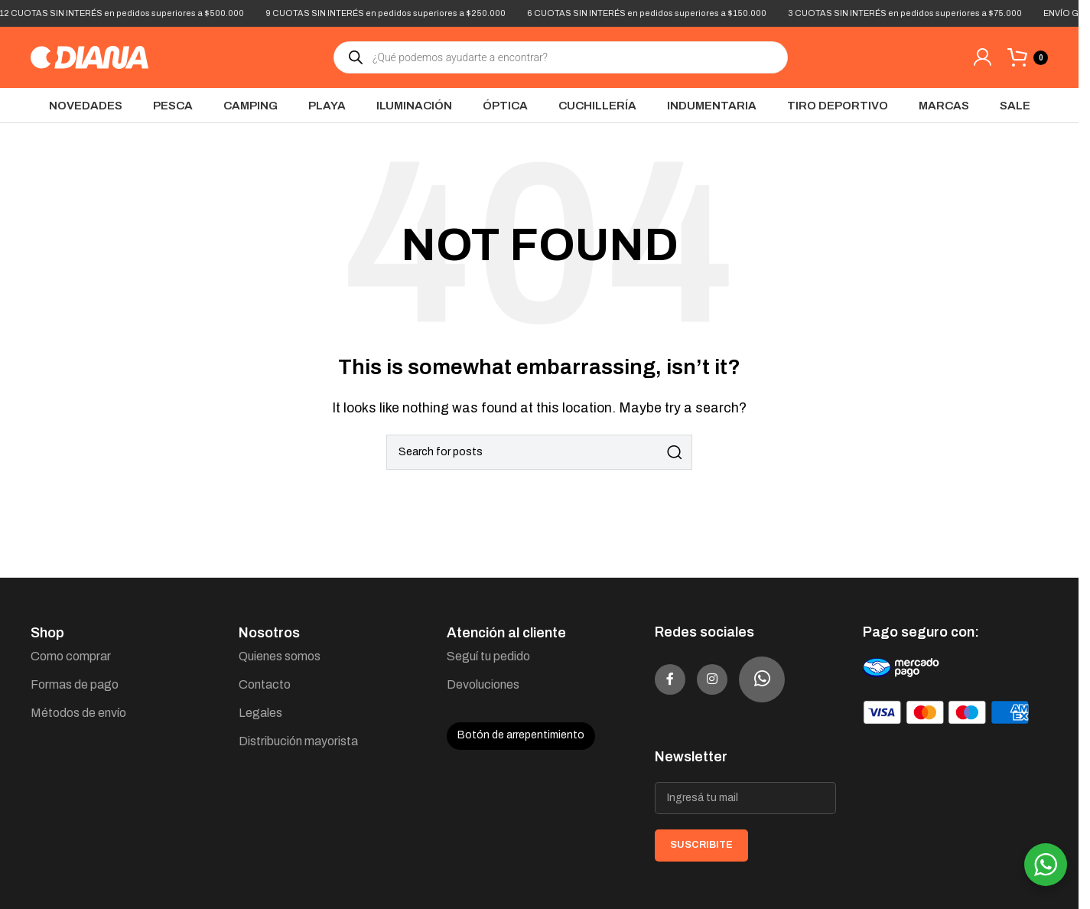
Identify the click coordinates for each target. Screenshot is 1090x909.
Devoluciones (483, 684)
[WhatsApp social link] (792, 679)
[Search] (539, 452)
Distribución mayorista (298, 741)
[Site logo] (89, 56)
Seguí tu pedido (488, 656)
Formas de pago (75, 684)
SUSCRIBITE (701, 844)
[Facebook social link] (678, 679)
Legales (260, 712)
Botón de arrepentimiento (520, 735)
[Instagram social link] (735, 679)
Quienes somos (279, 656)
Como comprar (71, 656)
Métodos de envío (78, 712)
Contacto (265, 684)
